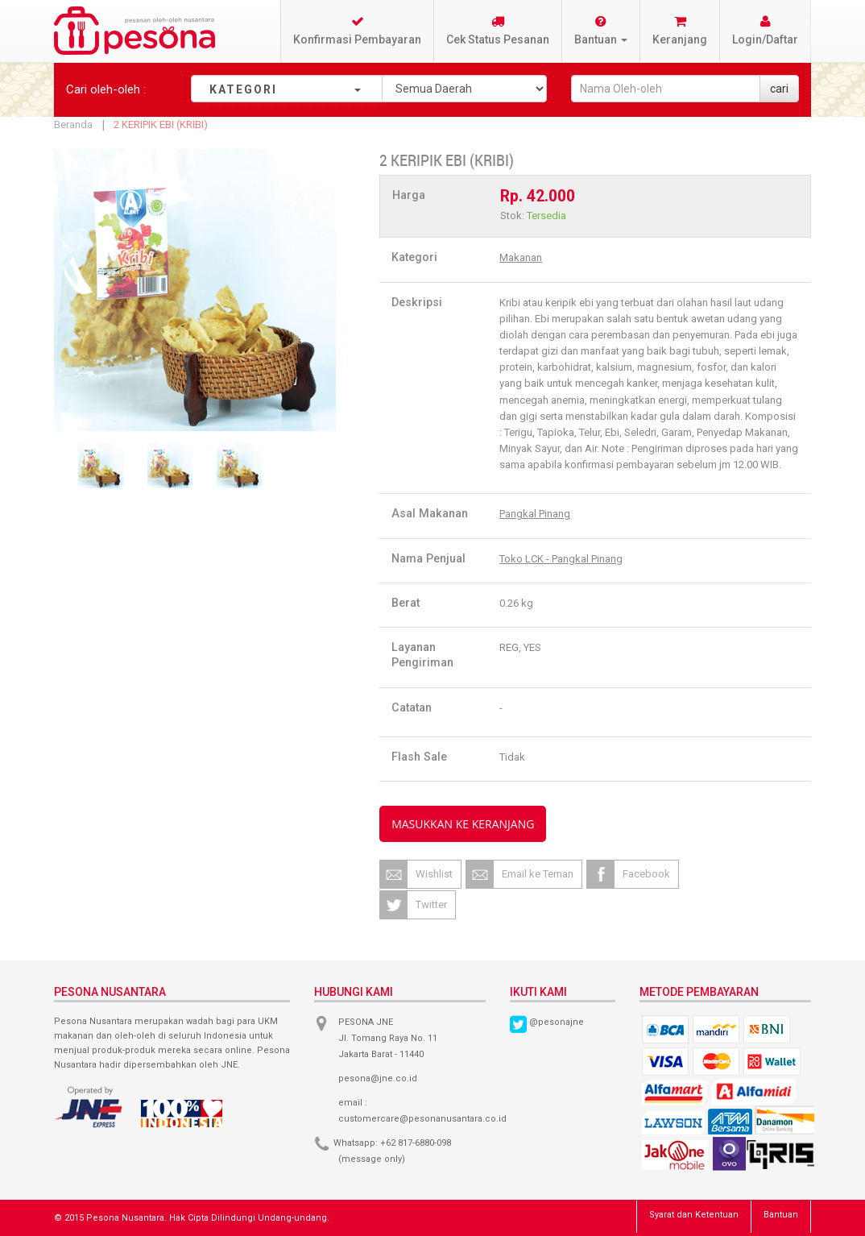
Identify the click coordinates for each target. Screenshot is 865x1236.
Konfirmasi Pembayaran (357, 30)
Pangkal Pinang (534, 514)
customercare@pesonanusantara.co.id (422, 1119)
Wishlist (434, 874)
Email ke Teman (537, 874)
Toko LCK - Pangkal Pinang (561, 559)
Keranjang (679, 30)
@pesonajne (556, 1022)
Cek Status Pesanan (497, 30)
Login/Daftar (765, 30)
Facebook (646, 874)
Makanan (520, 257)
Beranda (73, 124)
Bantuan (781, 1214)
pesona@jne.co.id (377, 1078)
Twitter (431, 904)
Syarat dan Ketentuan (694, 1214)
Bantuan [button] (600, 30)
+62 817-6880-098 (415, 1143)
